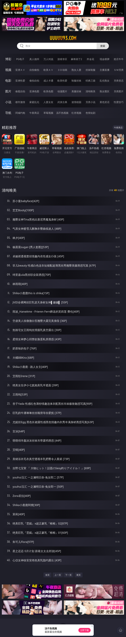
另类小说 (90, 102)
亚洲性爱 (20, 80)
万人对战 (48, 59)
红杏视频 (76, 113)
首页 (47, 574)
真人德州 (34, 59)
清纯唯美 (90, 91)
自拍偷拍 (34, 70)
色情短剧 (90, 113)
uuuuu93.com (63, 38)
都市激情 (20, 102)
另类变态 (119, 80)
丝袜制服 (90, 70)
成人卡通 (48, 80)
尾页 (78, 574)
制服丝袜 (76, 80)
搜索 (102, 46)
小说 (8, 102)
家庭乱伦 (34, 102)
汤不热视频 (62, 113)
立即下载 (84, 630)
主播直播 (104, 70)
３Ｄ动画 (62, 70)
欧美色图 (48, 91)
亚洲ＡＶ (20, 70)
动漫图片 (62, 91)
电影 (8, 80)
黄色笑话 (104, 102)
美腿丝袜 (76, 91)
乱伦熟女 (104, 80)
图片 (8, 91)
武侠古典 (62, 102)
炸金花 (90, 59)
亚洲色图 (34, 91)
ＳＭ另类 (119, 70)
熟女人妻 (76, 70)
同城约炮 (20, 113)
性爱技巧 (119, 102)
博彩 (8, 59)
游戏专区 (62, 59)
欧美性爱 (62, 80)
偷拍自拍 (34, 80)
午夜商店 (34, 113)
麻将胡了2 (76, 59)
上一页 (58, 574)
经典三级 (90, 80)
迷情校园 (76, 102)
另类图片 (119, 91)
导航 (8, 113)
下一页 (68, 574)
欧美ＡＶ (48, 70)
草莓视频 (48, 113)
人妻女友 (48, 102)
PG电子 (20, 59)
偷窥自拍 (20, 91)
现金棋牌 (104, 59)
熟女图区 (104, 91)
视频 (8, 70)
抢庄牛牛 (119, 59)
